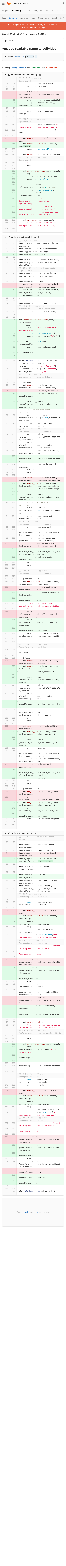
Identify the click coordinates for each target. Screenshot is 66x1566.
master (29, 57)
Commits (13, 18)
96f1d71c (19, 57)
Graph (54, 18)
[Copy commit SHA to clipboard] (21, 34)
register (26, 1212)
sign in (35, 1212)
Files (4, 18)
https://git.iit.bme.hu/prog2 (33, 27)
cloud (26, 3)
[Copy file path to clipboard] (39, 74)
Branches (24, 18)
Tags (33, 18)
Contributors (43, 18)
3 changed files (18, 68)
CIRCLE (16, 3)
